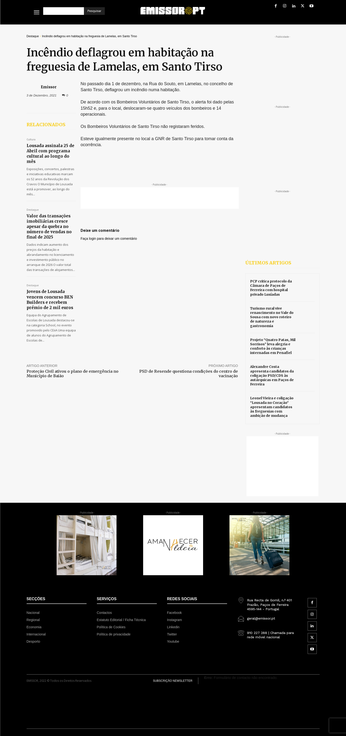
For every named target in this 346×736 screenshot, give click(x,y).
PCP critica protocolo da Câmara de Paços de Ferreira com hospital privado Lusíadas (271, 288)
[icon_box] (267, 603)
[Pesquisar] (94, 11)
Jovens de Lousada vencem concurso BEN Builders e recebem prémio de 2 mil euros (50, 299)
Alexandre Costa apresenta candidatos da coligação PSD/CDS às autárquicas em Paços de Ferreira (272, 375)
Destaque (33, 36)
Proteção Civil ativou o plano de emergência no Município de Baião (72, 373)
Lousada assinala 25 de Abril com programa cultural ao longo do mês (50, 153)
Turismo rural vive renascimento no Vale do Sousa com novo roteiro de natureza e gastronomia (271, 317)
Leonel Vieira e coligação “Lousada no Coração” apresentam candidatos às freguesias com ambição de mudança (271, 407)
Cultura (31, 139)
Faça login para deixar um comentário (109, 238)
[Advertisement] (160, 198)
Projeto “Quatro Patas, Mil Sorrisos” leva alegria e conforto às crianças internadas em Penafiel (272, 346)
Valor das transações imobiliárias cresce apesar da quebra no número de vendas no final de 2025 (49, 226)
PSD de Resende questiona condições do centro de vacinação (188, 373)
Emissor (49, 87)
